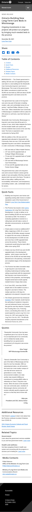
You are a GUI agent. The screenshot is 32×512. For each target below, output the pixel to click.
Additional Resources (12, 69)
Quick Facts (9, 65)
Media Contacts (10, 73)
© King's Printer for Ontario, (10, 502)
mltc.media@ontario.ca (9, 474)
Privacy (7, 494)
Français (20, 2)
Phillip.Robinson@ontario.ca (11, 466)
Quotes (8, 67)
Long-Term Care (7, 41)
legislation (8, 300)
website (12, 416)
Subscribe (28, 2)
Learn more (26, 440)
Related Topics (10, 71)
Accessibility (9, 490)
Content (8, 62)
